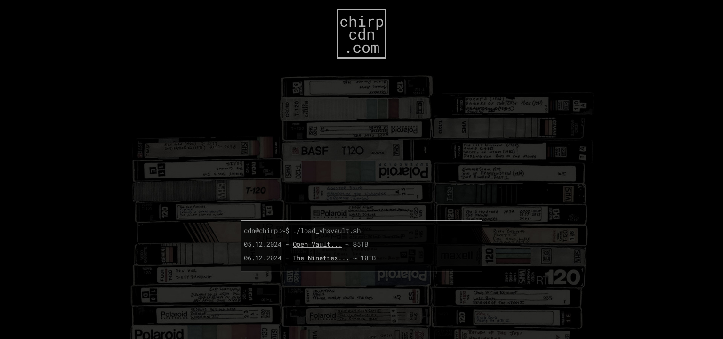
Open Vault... (317, 244)
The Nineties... (321, 257)
